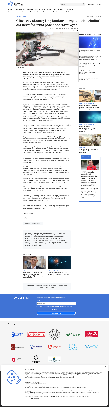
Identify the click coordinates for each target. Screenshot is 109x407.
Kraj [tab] (95, 34)
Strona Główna (90, 16)
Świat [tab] (99, 34)
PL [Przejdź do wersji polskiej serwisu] (97, 4)
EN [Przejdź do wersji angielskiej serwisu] (100, 4)
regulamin (45, 306)
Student (82, 147)
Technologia (69, 9)
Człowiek (30, 9)
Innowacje (25, 12)
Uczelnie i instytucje (86, 103)
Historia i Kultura (20, 9)
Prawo (39, 12)
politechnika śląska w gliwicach (33, 223)
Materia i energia (57, 9)
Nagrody (33, 12)
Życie (43, 9)
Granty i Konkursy (58, 12)
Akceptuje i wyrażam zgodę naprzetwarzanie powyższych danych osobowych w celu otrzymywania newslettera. (55, 307)
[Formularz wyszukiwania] (73, 4)
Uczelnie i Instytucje (14, 12)
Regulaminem (59, 285)
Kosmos (10, 9)
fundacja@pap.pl (66, 392)
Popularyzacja (47, 12)
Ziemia (49, 9)
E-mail (38, 300)
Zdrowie (37, 9)
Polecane (86, 157)
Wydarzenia (69, 12)
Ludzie (77, 12)
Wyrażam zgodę (35, 398)
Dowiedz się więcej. (85, 396)
